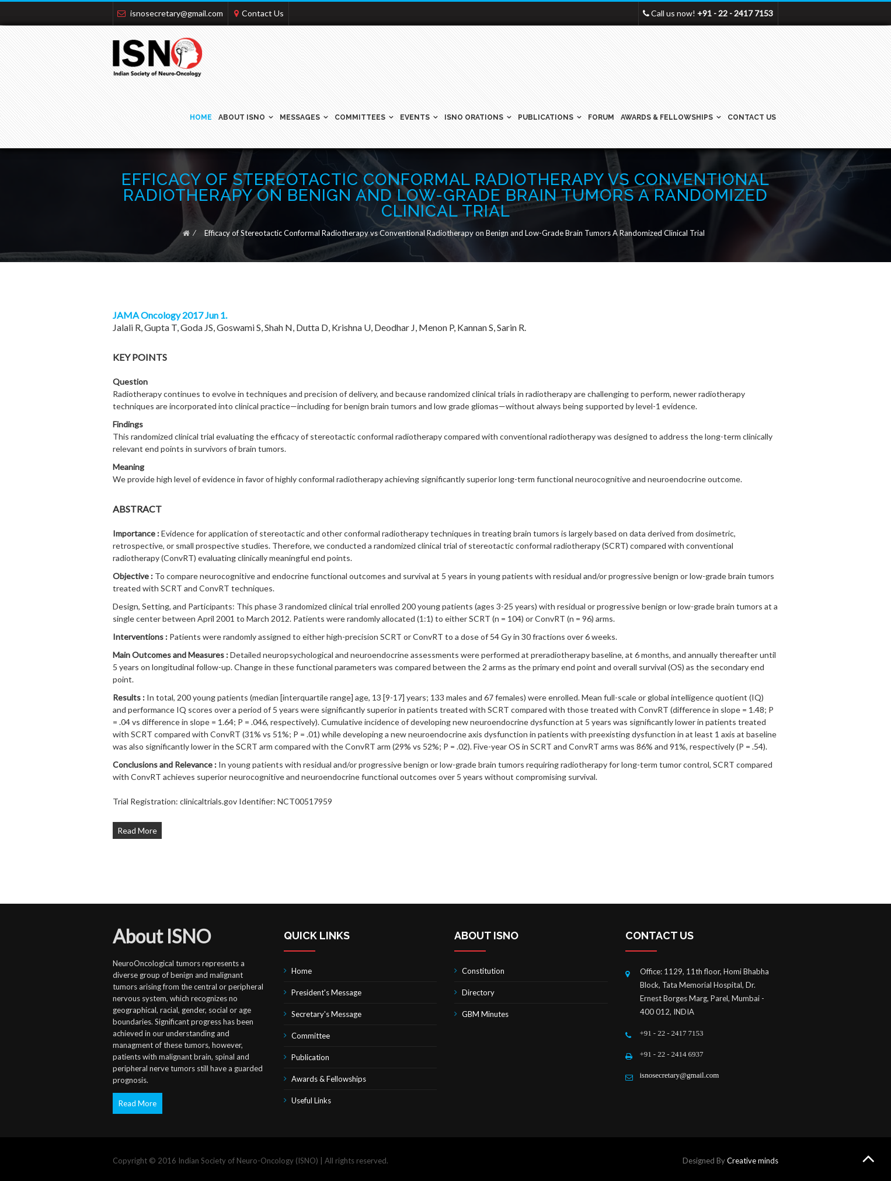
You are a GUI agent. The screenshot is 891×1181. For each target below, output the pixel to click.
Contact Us (263, 13)
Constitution (483, 971)
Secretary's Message (326, 1014)
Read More (137, 830)
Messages (300, 117)
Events (415, 117)
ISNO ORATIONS (473, 117)
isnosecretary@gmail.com (176, 13)
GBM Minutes (485, 1014)
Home (201, 117)
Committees (360, 117)
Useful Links (311, 1100)
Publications (545, 117)
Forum (601, 117)
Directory (478, 992)
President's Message (326, 992)
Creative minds (752, 1160)
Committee (310, 1035)
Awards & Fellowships (667, 117)
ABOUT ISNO (241, 117)
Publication (310, 1057)
